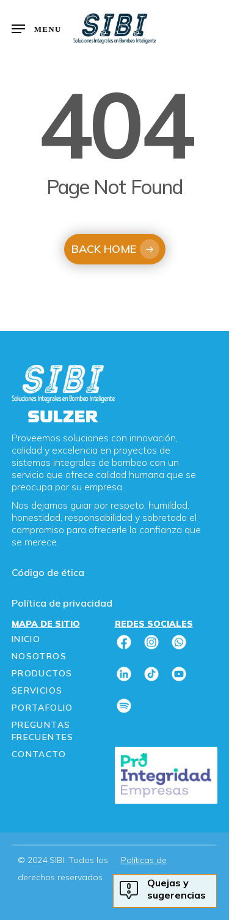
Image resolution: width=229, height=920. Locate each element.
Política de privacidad (62, 603)
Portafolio (42, 707)
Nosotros (39, 656)
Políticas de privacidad (144, 869)
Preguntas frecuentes (43, 730)
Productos (42, 673)
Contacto (39, 754)
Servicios (37, 690)
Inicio (26, 639)
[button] (37, 29)
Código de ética (48, 572)
